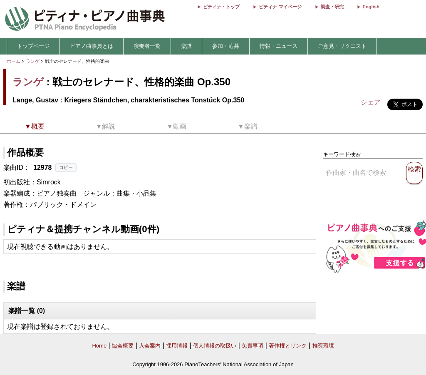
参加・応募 (225, 46)
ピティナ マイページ (280, 6)
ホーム (13, 61)
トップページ (33, 46)
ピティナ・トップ (221, 6)
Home (99, 346)
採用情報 (177, 346)
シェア (371, 102)
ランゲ (33, 61)
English (371, 6)
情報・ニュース (278, 46)
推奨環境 (323, 346)
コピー (66, 167)
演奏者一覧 (147, 46)
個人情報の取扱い (214, 346)
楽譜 (186, 46)
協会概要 (123, 346)
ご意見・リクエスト (342, 46)
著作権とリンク (288, 346)
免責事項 (252, 346)
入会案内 (150, 346)
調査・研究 (332, 6)
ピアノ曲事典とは (91, 46)
